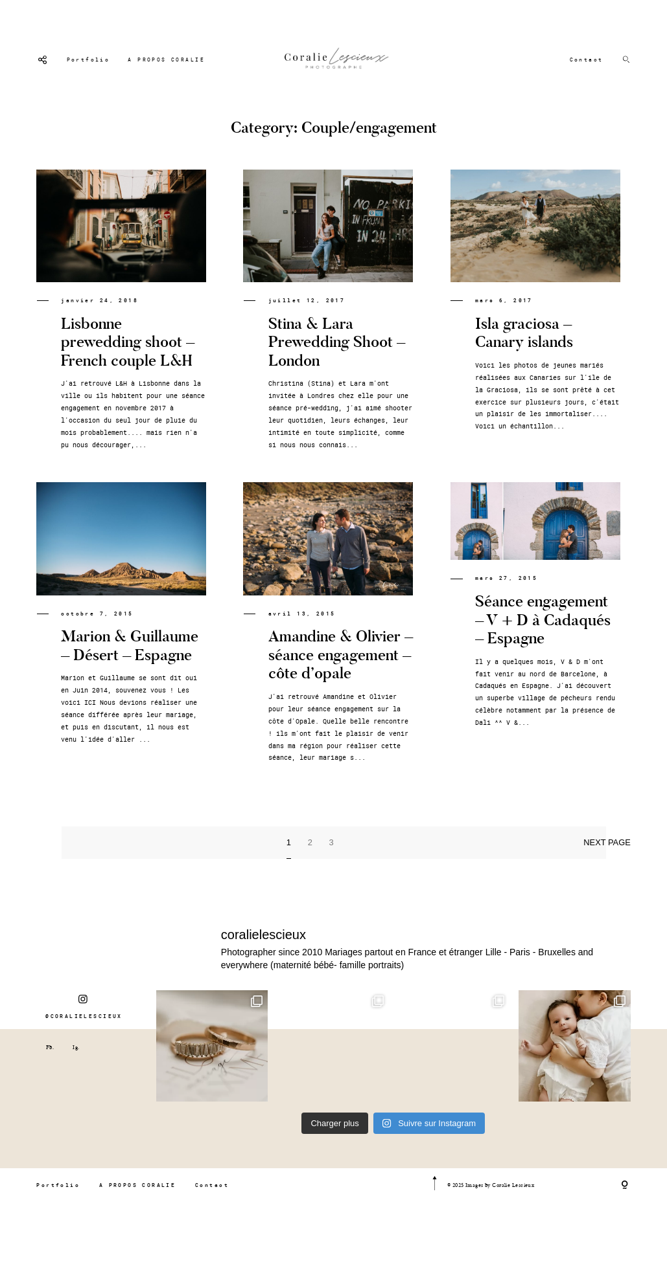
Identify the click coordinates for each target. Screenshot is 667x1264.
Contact (586, 59)
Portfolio (88, 59)
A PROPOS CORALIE (166, 59)
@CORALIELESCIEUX (84, 1026)
